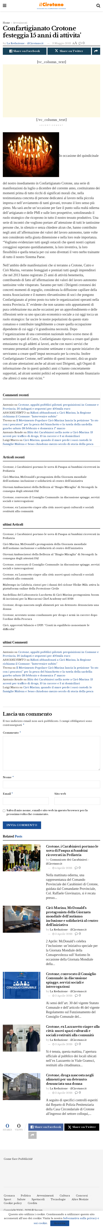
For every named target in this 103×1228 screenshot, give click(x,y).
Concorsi (82, 1197)
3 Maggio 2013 (61, 43)
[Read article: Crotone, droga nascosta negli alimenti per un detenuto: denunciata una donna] (21, 1088)
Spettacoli (38, 1200)
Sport (7, 1200)
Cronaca (9, 1197)
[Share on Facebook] (25, 51)
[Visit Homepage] (51, 5)
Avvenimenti (20, 22)
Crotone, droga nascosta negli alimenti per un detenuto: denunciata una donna (70, 1081)
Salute (21, 1200)
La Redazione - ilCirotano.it (25, 43)
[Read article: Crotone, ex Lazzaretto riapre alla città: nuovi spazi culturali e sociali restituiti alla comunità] (21, 1039)
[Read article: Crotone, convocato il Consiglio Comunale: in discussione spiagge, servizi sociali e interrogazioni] (21, 986)
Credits (32, 1204)
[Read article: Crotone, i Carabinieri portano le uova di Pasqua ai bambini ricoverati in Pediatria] (21, 859)
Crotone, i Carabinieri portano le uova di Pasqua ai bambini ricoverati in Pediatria (72, 852)
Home (6, 22)
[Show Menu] (4, 5)
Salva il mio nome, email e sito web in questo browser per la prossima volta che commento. (47, 813)
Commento (12, 733)
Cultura (65, 1197)
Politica (26, 1197)
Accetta (59, 1223)
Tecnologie (58, 1200)
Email (8, 795)
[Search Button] (98, 5)
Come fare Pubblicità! (18, 1160)
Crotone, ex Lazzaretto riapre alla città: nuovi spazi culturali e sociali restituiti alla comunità (73, 1032)
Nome (8, 778)
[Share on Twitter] (69, 51)
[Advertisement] (51, 90)
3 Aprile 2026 (62, 935)
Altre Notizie (80, 1200)
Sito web (60, 794)
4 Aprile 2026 (62, 869)
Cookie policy (13, 1204)
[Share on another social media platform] (96, 51)
